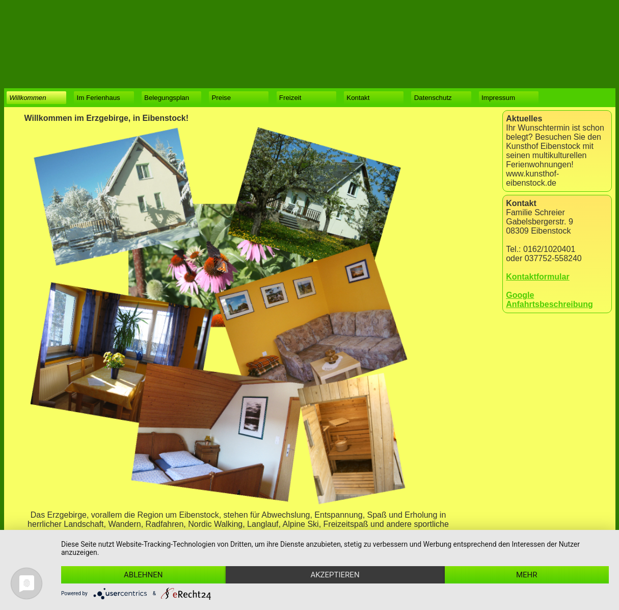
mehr (526, 574)
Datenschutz (433, 97)
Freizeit (290, 97)
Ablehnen (143, 574)
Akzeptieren (334, 574)
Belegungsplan (166, 97)
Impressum (498, 97)
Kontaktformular (537, 276)
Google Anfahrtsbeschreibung (549, 300)
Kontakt (357, 97)
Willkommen (27, 97)
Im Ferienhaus (98, 97)
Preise (221, 97)
